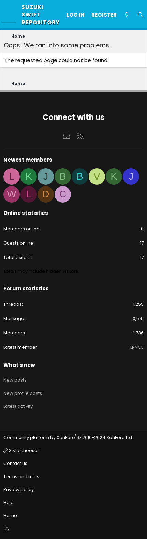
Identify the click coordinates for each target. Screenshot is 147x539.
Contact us (15, 463)
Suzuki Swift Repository (40, 14)
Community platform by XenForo (68, 437)
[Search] (140, 15)
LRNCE (137, 347)
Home (10, 515)
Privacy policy (18, 489)
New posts (15, 380)
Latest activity (18, 406)
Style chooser (21, 450)
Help (8, 502)
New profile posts (22, 393)
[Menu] (8, 15)
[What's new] (126, 15)
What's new (19, 365)
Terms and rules (21, 476)
